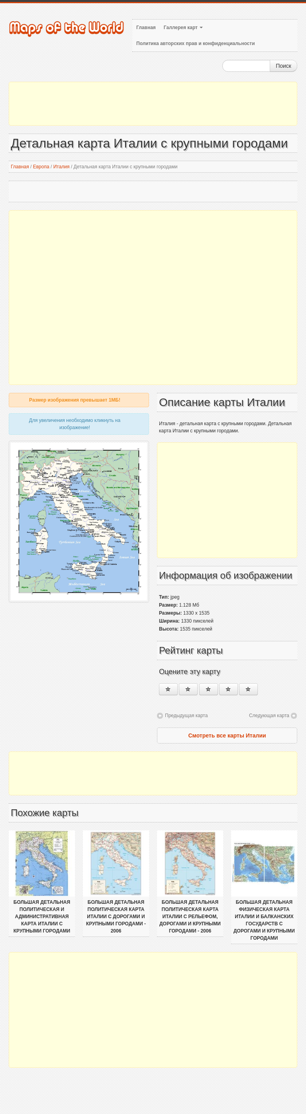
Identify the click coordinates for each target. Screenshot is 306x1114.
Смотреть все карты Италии (227, 735)
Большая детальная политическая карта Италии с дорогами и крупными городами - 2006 (116, 916)
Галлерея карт (183, 27)
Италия (61, 167)
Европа (41, 167)
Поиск (283, 66)
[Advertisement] (153, 104)
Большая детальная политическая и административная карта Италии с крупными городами (42, 916)
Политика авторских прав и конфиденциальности (195, 43)
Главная (146, 27)
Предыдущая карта (186, 715)
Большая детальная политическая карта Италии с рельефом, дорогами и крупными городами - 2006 (190, 916)
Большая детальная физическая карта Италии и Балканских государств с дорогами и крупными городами (264, 920)
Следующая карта (269, 715)
